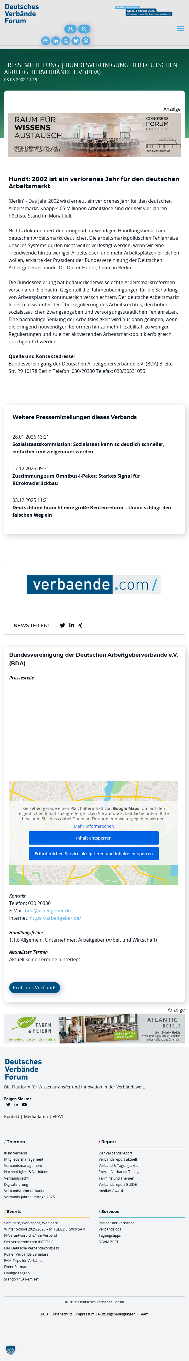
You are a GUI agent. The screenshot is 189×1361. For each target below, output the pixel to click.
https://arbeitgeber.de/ (55, 918)
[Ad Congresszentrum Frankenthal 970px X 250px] (94, 116)
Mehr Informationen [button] (94, 826)
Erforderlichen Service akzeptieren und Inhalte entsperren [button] (94, 853)
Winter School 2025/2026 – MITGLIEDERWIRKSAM (45, 1229)
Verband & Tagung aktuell (120, 1165)
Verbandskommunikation (24, 1190)
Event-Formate (16, 1266)
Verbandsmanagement (23, 1165)
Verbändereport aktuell (118, 1159)
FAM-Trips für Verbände (24, 1260)
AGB (44, 1314)
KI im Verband (15, 1153)
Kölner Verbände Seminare (26, 1254)
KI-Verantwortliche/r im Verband (30, 1235)
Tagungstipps (110, 1235)
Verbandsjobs (110, 1229)
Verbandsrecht (16, 1178)
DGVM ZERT (108, 1241)
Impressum (85, 1314)
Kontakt (11, 1116)
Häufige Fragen (17, 1272)
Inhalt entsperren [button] (94, 838)
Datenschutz (62, 1314)
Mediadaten (36, 1116)
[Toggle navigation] (181, 28)
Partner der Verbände (116, 1222)
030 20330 (39, 903)
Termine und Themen (116, 1178)
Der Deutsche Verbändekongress (31, 1248)
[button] (10, 1350)
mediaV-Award (111, 1190)
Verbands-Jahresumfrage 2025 (29, 1196)
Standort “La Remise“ (21, 1279)
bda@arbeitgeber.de (48, 910)
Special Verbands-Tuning (119, 1171)
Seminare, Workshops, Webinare (31, 1222)
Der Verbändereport (115, 1153)
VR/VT (58, 1116)
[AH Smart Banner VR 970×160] (94, 1017)
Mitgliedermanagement (23, 1159)
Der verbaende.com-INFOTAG (28, 1241)
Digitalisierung (16, 1184)
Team (143, 1314)
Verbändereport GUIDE (118, 1184)
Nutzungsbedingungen (116, 1314)
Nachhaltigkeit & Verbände (26, 1171)
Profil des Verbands (35, 987)
